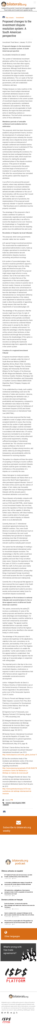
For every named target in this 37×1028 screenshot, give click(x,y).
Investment (20, 18)
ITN (11, 800)
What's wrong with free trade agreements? (12, 950)
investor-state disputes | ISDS (15, 803)
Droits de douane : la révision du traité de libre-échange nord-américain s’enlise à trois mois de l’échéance (19, 905)
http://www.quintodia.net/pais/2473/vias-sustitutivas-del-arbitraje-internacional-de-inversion (17, 791)
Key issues (10, 18)
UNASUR (6, 805)
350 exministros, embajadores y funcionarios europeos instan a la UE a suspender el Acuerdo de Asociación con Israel (18, 892)
